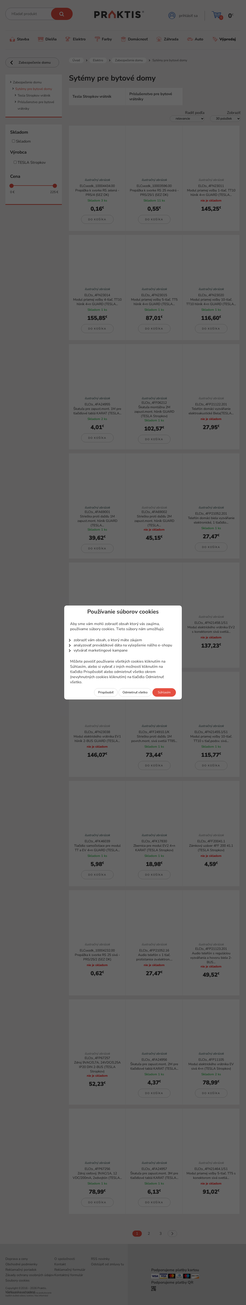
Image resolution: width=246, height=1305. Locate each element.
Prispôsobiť (106, 692)
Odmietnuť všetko (135, 692)
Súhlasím (164, 692)
